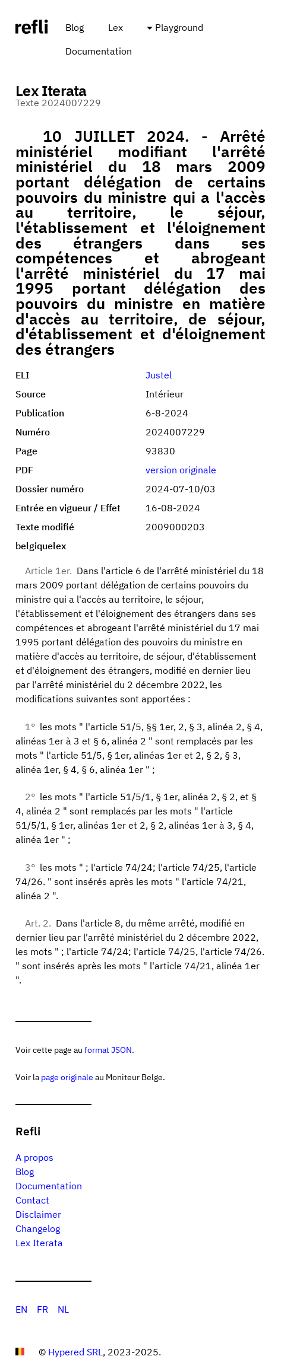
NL (63, 1309)
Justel (159, 375)
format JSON (108, 1049)
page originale (67, 1077)
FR (42, 1309)
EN (21, 1309)
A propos (34, 1157)
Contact (32, 1200)
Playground (179, 27)
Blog (74, 27)
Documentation (98, 51)
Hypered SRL (75, 1352)
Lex (115, 27)
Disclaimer (38, 1214)
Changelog (37, 1228)
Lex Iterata (39, 1243)
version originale (181, 470)
